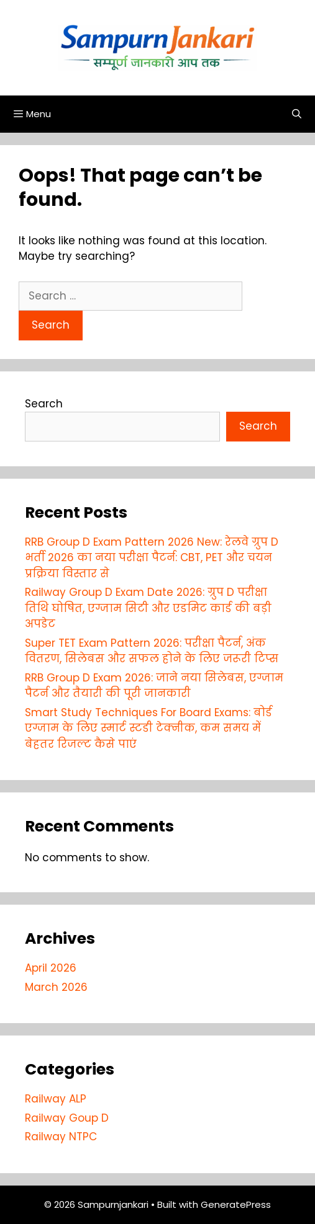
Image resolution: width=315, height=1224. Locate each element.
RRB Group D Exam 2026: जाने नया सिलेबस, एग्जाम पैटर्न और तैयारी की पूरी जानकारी (154, 685)
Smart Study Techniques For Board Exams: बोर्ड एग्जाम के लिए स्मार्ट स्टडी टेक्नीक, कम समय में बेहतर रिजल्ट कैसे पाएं (148, 728)
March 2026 (56, 987)
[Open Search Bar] (296, 114)
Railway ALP (55, 1098)
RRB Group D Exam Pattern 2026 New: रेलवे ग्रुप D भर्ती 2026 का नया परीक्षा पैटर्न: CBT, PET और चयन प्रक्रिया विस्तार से (151, 557)
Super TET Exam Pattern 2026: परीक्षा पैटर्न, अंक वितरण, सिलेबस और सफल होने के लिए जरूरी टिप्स (151, 651)
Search (44, 403)
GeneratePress (236, 1204)
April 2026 (50, 967)
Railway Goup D (67, 1118)
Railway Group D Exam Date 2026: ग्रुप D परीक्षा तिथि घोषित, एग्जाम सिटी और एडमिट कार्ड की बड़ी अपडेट (148, 608)
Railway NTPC (61, 1136)
